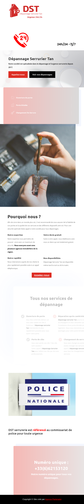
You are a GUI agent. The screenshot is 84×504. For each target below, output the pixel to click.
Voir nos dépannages (42, 74)
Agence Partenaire (53, 499)
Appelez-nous (18, 74)
